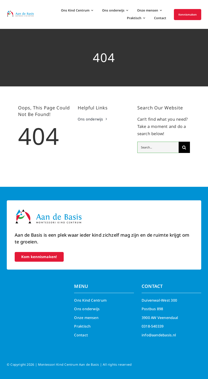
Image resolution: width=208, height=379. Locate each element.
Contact (81, 335)
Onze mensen (86, 317)
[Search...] (158, 147)
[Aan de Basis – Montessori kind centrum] (20, 12)
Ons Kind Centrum (90, 300)
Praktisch (82, 326)
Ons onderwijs (87, 308)
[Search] (184, 147)
